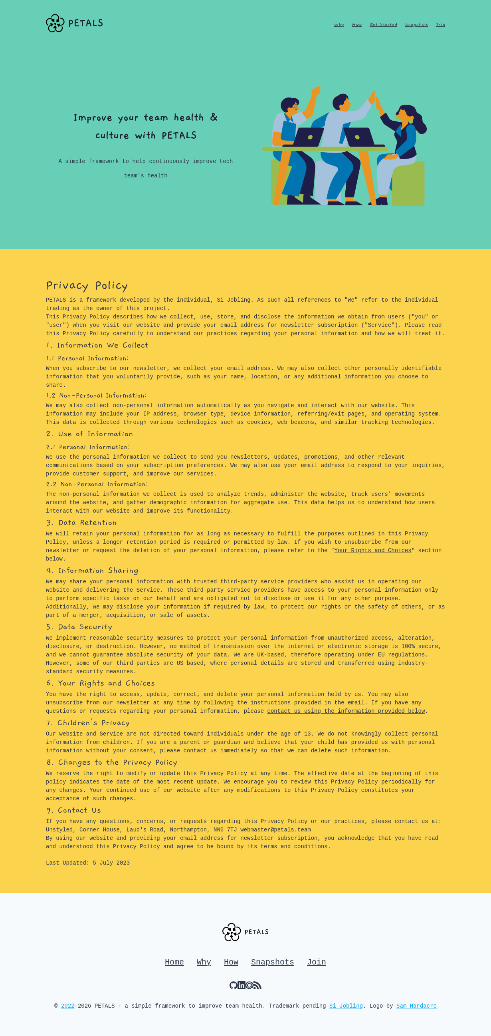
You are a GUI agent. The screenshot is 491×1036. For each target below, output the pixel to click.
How (357, 24)
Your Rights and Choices (373, 550)
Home (174, 962)
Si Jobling (346, 1006)
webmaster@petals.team (274, 830)
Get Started (383, 24)
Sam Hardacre (416, 1006)
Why (339, 24)
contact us (198, 751)
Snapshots (416, 24)
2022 (68, 1006)
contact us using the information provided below (346, 711)
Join (440, 24)
